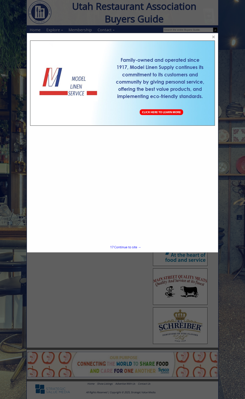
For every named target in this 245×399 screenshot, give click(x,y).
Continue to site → (125, 247)
